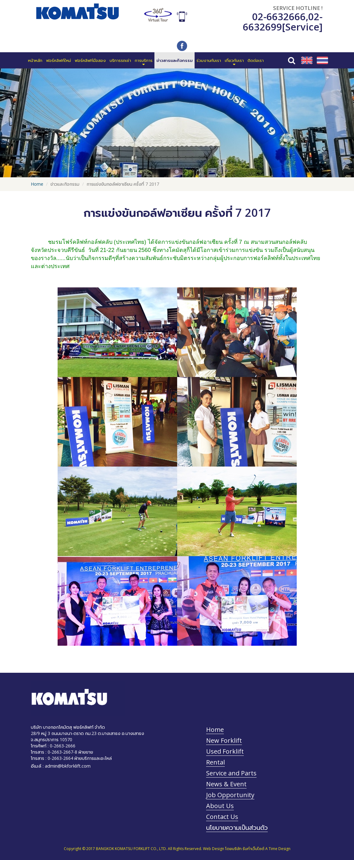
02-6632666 (279, 16)
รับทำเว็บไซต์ (253, 848)
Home (37, 184)
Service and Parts (231, 773)
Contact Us (222, 816)
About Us (220, 806)
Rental (215, 762)
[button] (143, 60)
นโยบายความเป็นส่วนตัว (237, 827)
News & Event (226, 784)
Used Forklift (225, 751)
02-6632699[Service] (283, 21)
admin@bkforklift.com (68, 766)
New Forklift (224, 740)
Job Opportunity (230, 795)
